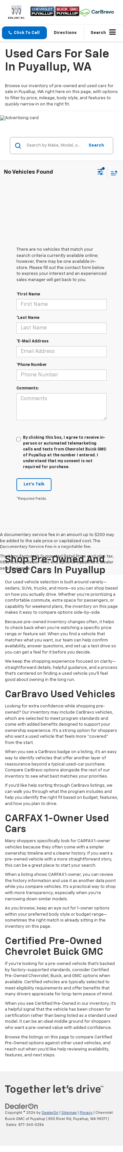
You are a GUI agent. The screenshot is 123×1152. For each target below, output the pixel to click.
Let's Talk (34, 484)
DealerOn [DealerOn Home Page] (50, 1112)
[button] (24, 32)
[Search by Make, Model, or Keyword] (54, 145)
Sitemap (69, 1112)
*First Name (28, 294)
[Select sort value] (112, 173)
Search (96, 145)
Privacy (86, 1112)
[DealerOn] (21, 1106)
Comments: (27, 388)
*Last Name (27, 318)
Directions (65, 33)
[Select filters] (100, 172)
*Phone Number (31, 365)
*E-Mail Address (32, 341)
